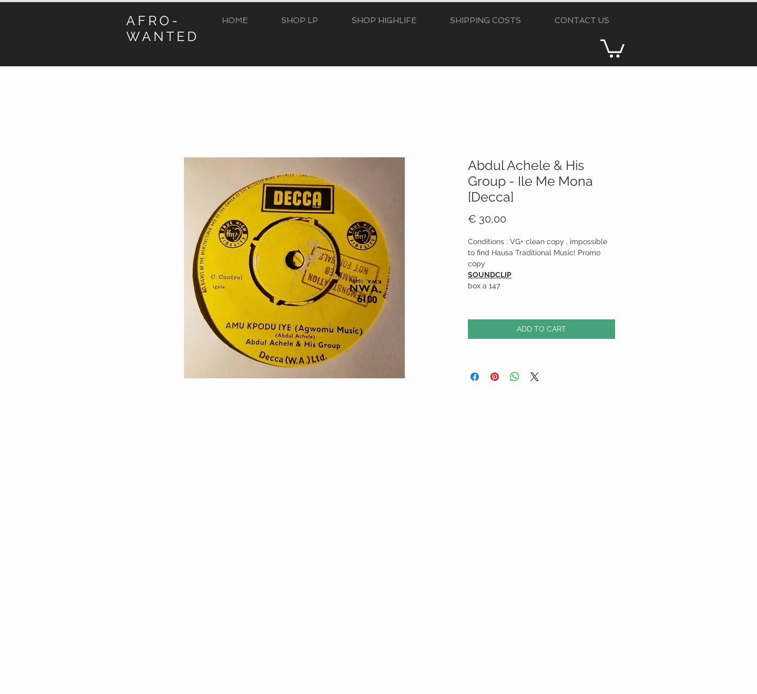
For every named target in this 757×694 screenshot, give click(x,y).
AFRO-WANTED (162, 28)
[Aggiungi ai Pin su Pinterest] (494, 376)
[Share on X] (534, 376)
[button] (299, 20)
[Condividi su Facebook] (474, 376)
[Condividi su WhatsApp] (514, 376)
